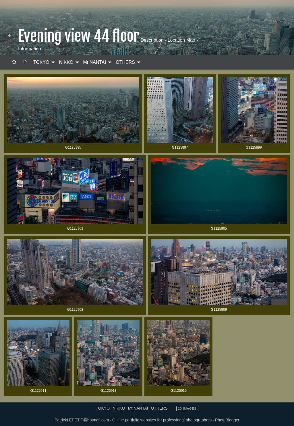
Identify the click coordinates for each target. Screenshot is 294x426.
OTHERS (125, 62)
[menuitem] (14, 62)
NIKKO (66, 62)
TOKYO (41, 62)
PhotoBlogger (227, 420)
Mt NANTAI (94, 62)
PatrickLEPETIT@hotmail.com (82, 420)
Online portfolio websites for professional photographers (162, 420)
